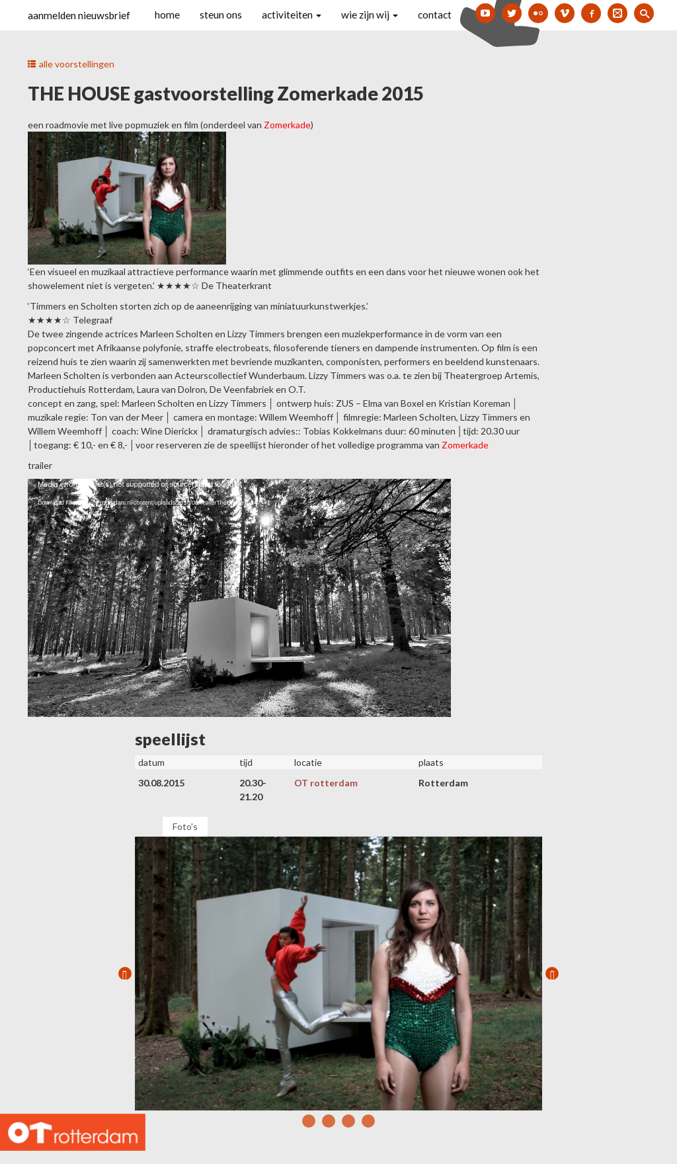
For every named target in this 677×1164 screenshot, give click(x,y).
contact (435, 15)
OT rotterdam (326, 782)
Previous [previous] (125, 973)
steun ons (221, 15)
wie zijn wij (369, 15)
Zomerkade (465, 444)
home (167, 15)
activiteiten (291, 15)
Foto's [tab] (185, 826)
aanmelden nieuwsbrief (79, 15)
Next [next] (552, 973)
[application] (239, 598)
